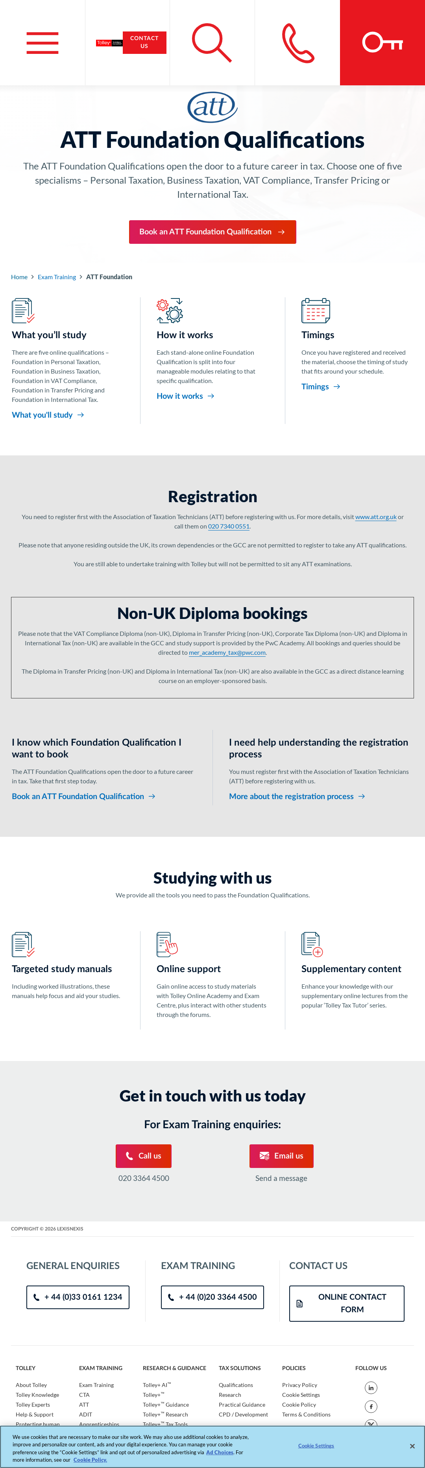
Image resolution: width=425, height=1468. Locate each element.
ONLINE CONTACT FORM (341, 1303)
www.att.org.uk (376, 516)
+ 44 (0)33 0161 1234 (77, 1297)
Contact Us (144, 42)
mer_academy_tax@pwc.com (227, 652)
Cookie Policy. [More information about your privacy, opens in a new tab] (90, 1460)
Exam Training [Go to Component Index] (57, 276)
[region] (212, 1447)
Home (19, 276)
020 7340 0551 (228, 526)
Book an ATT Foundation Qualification (212, 232)
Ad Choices (219, 1452)
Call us (143, 1156)
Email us (281, 1156)
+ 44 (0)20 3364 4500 (212, 1297)
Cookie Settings (301, 1394)
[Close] (412, 1446)
